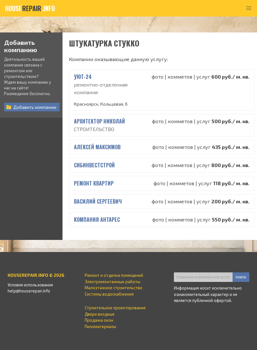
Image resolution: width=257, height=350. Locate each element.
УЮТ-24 (83, 76)
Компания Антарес (97, 219)
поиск (241, 277)
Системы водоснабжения (109, 294)
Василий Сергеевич (98, 201)
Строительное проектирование (115, 307)
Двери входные (100, 314)
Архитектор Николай (99, 121)
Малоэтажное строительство (113, 287)
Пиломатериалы (100, 326)
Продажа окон (99, 320)
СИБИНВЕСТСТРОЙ (94, 165)
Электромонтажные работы (112, 281)
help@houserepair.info (29, 290)
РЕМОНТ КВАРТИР (94, 183)
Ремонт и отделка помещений (114, 275)
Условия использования (30, 284)
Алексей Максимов (97, 147)
